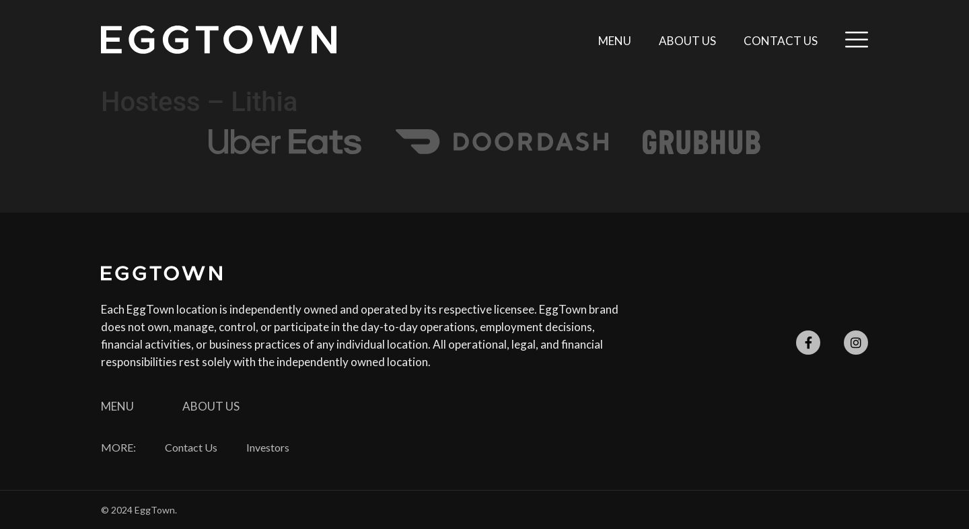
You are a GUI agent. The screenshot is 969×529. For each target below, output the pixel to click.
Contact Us (781, 40)
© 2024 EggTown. (139, 510)
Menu (614, 40)
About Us (687, 40)
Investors (267, 447)
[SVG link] (218, 40)
